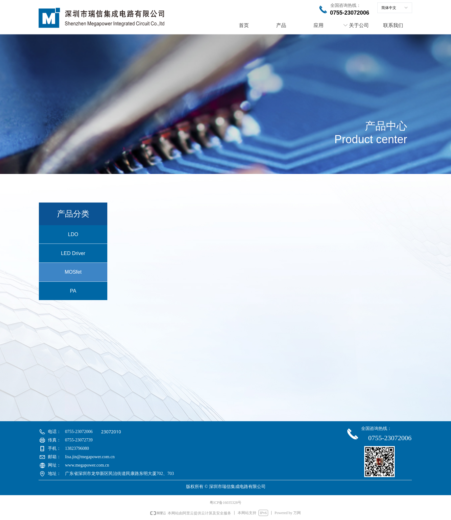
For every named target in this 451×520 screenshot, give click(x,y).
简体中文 (388, 8)
